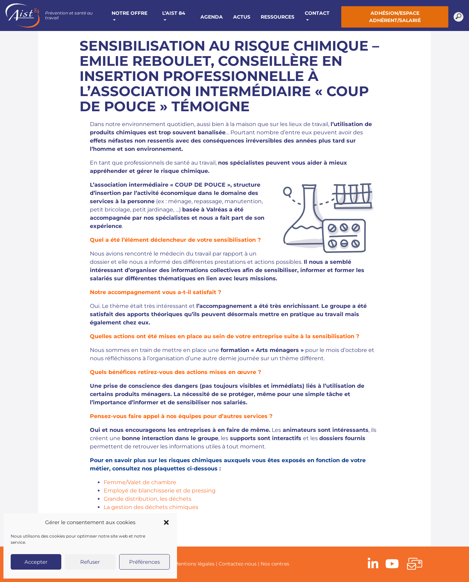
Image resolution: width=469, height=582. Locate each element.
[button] (166, 522)
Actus (241, 17)
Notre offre (129, 13)
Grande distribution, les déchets (147, 499)
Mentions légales (194, 564)
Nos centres (275, 564)
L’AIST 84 (173, 13)
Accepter (36, 562)
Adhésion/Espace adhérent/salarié (395, 16)
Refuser (90, 562)
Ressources (277, 17)
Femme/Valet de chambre (140, 482)
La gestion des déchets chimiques (151, 507)
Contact (317, 13)
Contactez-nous (238, 564)
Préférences (144, 562)
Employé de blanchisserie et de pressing (160, 490)
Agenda (211, 17)
